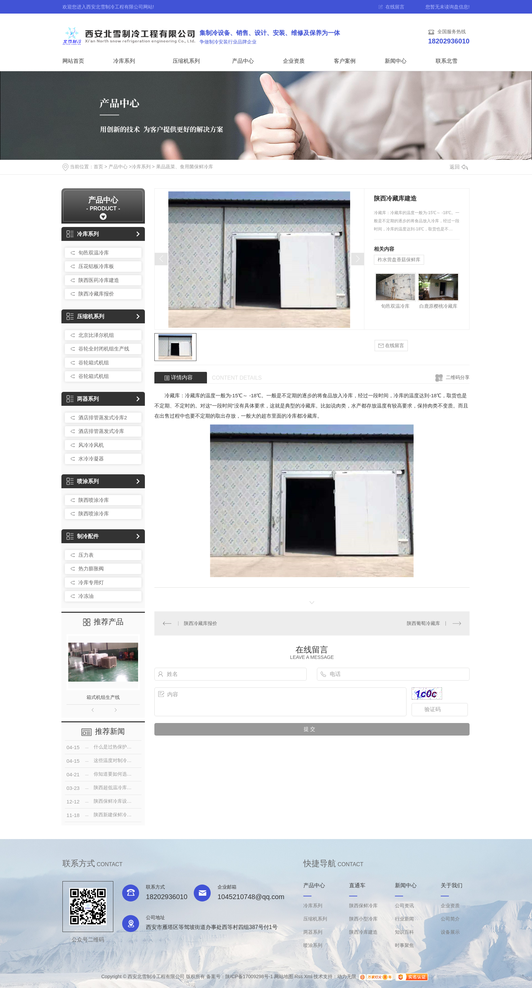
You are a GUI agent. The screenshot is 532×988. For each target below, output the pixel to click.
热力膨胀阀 (91, 568)
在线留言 (394, 7)
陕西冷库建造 (363, 932)
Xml (308, 977)
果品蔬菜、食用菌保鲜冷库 (184, 166)
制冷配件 (82, 536)
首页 (98, 166)
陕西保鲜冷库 (363, 905)
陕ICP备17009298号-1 (249, 977)
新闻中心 (395, 61)
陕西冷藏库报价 (96, 294)
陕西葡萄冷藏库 (423, 623)
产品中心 (243, 61)
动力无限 (346, 977)
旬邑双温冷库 (93, 252)
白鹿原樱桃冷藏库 (438, 306)
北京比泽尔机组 (96, 335)
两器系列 (82, 399)
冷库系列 (124, 61)
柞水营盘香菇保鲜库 (399, 259)
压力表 (86, 555)
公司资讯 (404, 905)
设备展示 (450, 932)
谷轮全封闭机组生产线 (103, 349)
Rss (298, 977)
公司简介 (450, 918)
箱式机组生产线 (103, 697)
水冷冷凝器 (91, 458)
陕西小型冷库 (363, 918)
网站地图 (283, 977)
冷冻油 (86, 596)
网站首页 (73, 61)
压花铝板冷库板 (96, 266)
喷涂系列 (82, 481)
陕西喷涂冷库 (93, 500)
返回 (459, 167)
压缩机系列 (186, 61)
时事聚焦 (404, 945)
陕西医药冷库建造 (98, 280)
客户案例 (345, 61)
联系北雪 (446, 61)
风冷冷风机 (91, 445)
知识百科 (404, 932)
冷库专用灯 (91, 582)
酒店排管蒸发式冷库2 (102, 417)
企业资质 (294, 61)
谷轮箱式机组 (93, 362)
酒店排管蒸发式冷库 (101, 431)
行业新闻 (404, 918)
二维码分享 (458, 377)
